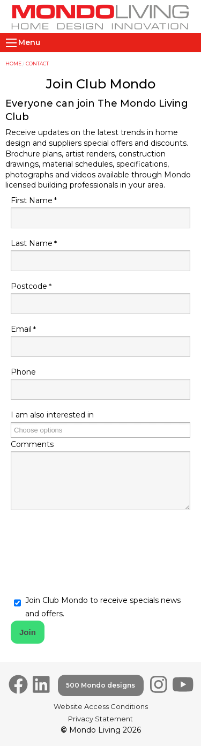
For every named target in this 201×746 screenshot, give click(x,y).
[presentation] (92, 548)
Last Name (32, 243)
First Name (32, 200)
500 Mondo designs (100, 685)
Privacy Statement (100, 718)
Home (13, 63)
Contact (37, 63)
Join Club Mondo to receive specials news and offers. (103, 606)
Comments (32, 444)
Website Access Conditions (101, 706)
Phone (23, 372)
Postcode (29, 286)
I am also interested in (52, 415)
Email (21, 329)
